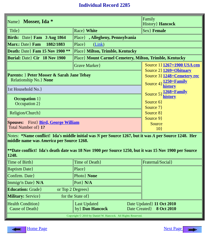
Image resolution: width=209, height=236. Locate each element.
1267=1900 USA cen (181, 65)
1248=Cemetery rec (181, 75)
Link (99, 44)
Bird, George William (59, 122)
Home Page (37, 228)
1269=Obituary (177, 70)
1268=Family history (175, 94)
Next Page (183, 228)
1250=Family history (175, 83)
